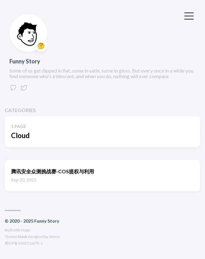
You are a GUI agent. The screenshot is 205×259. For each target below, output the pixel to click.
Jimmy (54, 236)
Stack (22, 236)
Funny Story (24, 61)
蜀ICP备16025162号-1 (24, 243)
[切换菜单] (189, 15)
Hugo (25, 230)
